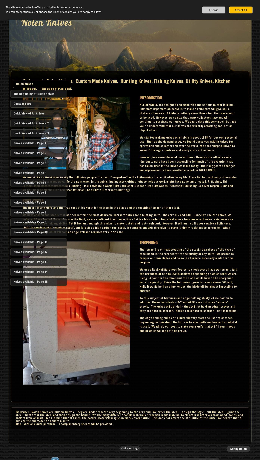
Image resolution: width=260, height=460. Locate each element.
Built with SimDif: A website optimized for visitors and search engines (129, 447)
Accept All (241, 10)
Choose (213, 10)
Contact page (23, 104)
